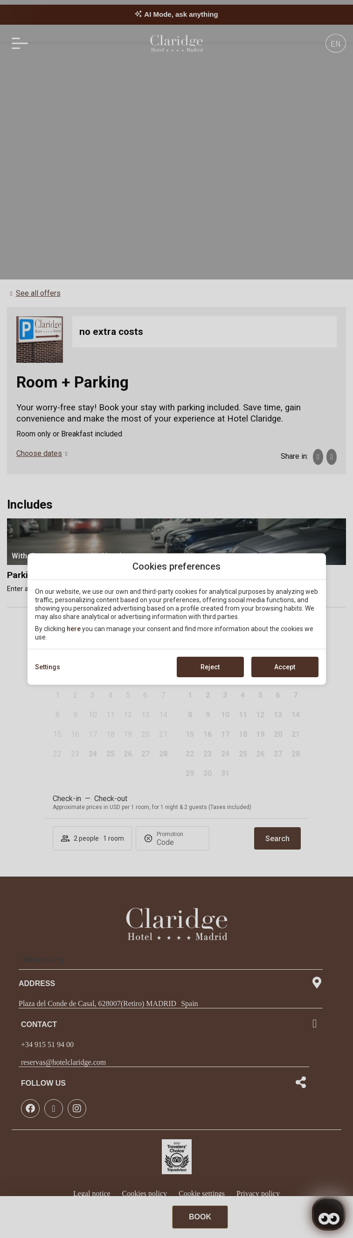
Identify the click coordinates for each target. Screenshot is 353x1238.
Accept (284, 667)
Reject (210, 667)
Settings (47, 667)
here (74, 629)
